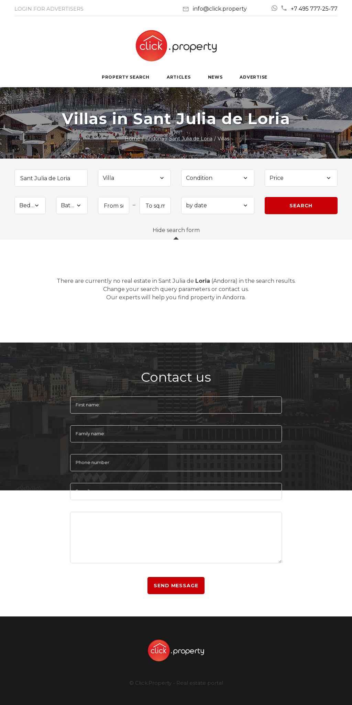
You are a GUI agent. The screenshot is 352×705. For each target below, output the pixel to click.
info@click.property (220, 8)
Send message (176, 585)
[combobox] (134, 178)
